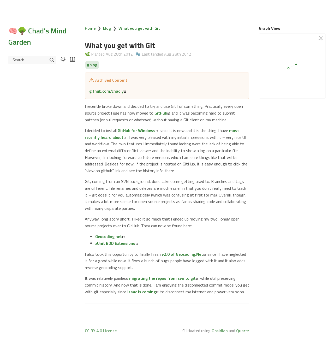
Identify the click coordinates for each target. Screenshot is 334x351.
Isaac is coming (142, 292)
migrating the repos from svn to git (163, 278)
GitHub (162, 113)
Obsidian (220, 331)
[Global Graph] (321, 38)
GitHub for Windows (138, 130)
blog (107, 28)
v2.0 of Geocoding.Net (184, 254)
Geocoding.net (109, 236)
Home (90, 28)
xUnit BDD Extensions (116, 243)
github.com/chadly (107, 91)
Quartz (242, 331)
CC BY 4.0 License (101, 331)
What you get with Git (139, 28)
